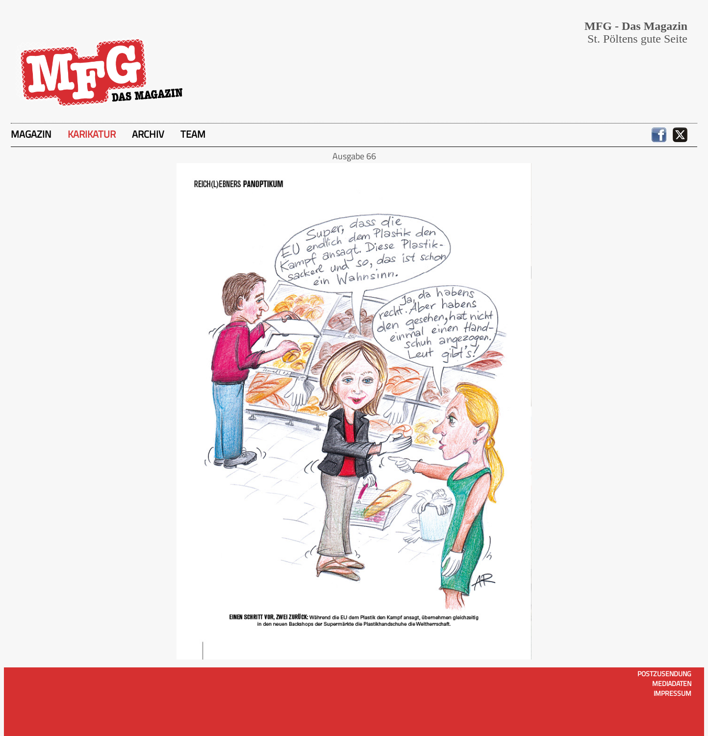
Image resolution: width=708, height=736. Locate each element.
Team (192, 134)
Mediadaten (671, 683)
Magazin (31, 134)
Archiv (148, 134)
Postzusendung (664, 673)
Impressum (672, 693)
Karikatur (92, 134)
